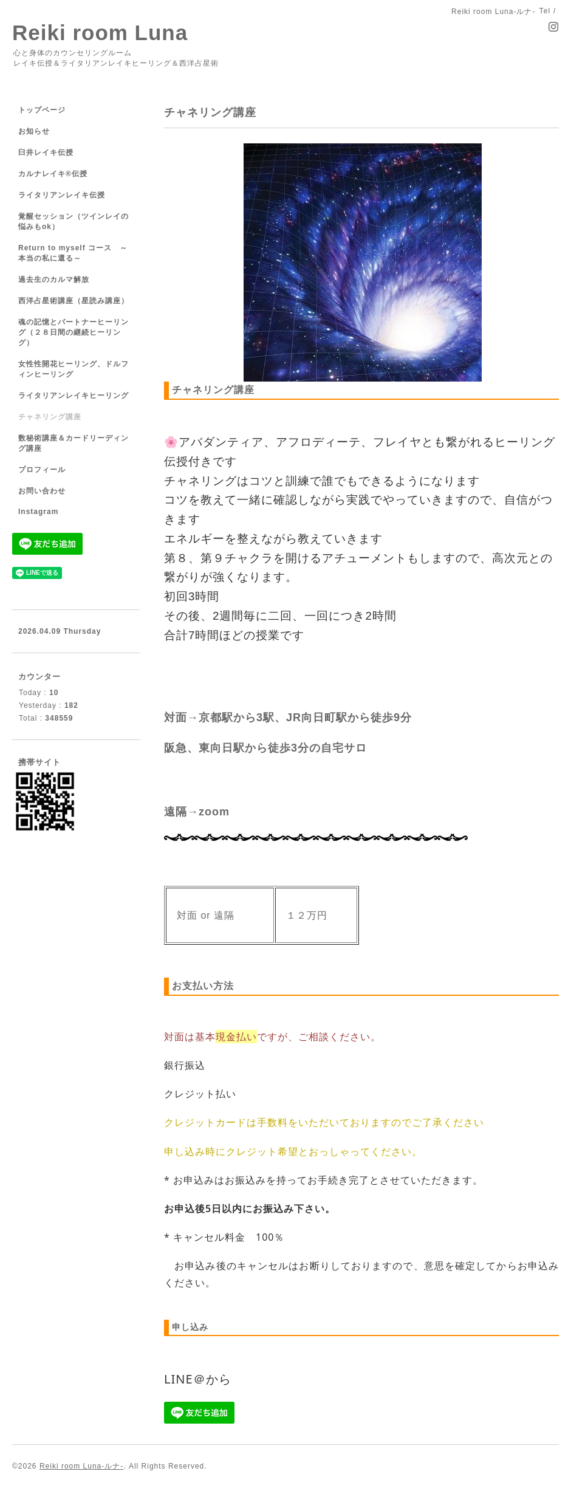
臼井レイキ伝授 (46, 152)
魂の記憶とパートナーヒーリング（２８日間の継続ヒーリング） (73, 332)
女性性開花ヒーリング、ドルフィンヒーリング (73, 369)
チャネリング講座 (49, 417)
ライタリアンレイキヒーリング (73, 395)
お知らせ (34, 131)
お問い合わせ (42, 491)
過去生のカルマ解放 (53, 279)
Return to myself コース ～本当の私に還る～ (73, 253)
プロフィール (42, 469)
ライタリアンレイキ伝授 (61, 195)
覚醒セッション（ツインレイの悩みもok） (73, 221)
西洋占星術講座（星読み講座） (73, 301)
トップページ (42, 110)
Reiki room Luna (100, 32)
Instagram (38, 511)
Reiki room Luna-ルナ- (81, 1466)
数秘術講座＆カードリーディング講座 (73, 443)
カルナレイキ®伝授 (52, 174)
